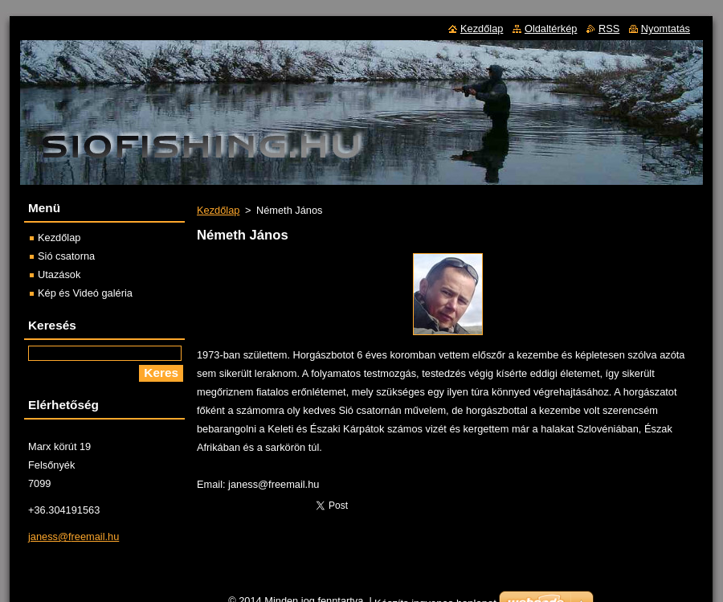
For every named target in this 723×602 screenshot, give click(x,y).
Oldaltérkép (551, 29)
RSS (608, 29)
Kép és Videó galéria (85, 293)
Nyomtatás (665, 29)
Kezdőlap (218, 210)
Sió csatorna (66, 256)
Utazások (59, 274)
